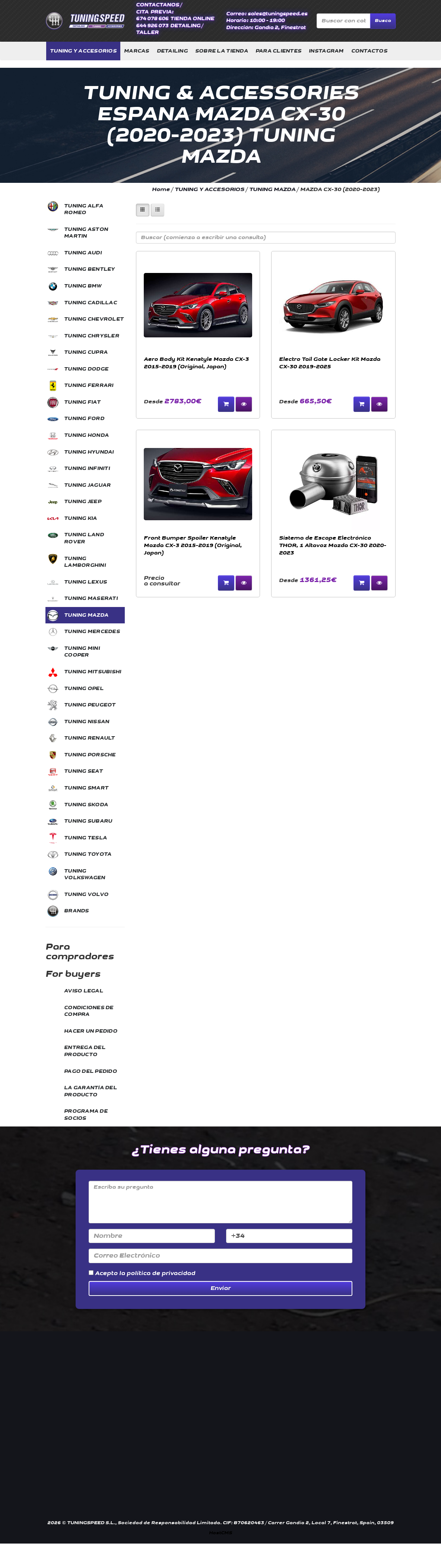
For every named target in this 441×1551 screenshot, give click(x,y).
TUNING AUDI (83, 253)
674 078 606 (152, 19)
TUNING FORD (84, 419)
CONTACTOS (369, 51)
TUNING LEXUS (85, 582)
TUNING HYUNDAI (89, 452)
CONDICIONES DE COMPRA (89, 1011)
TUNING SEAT (83, 771)
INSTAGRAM (326, 51)
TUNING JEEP (82, 502)
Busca (383, 20)
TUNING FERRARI (89, 385)
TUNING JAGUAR (87, 485)
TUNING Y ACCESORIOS (83, 51)
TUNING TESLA (85, 838)
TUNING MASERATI (91, 598)
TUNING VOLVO (86, 894)
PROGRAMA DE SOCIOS (86, 1114)
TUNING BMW (83, 286)
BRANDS (76, 911)
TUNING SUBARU (88, 821)
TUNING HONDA (86, 435)
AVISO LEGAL (83, 991)
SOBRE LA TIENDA (221, 51)
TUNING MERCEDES (92, 632)
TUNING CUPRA (86, 352)
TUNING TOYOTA (87, 854)
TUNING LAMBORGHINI (85, 562)
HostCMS (220, 1533)
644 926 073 (152, 26)
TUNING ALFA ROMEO (83, 209)
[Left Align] (142, 210)
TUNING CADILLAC (90, 303)
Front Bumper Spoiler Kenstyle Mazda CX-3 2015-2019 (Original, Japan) (193, 545)
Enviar (220, 1288)
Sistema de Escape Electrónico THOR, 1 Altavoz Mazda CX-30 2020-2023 (332, 545)
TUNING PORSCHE (90, 755)
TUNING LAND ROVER (84, 538)
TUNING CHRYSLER (91, 336)
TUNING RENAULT (89, 738)
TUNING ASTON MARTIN (86, 232)
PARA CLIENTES (278, 51)
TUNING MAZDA (86, 615)
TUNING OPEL (84, 689)
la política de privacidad (157, 1273)
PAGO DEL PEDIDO (90, 1071)
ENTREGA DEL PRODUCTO (84, 1051)
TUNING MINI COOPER (82, 651)
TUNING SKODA (86, 805)
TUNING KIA (80, 518)
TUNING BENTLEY (89, 269)
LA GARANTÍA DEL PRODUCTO (90, 1091)
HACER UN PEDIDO (90, 1031)
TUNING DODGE (86, 369)
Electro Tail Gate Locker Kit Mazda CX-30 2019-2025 (329, 363)
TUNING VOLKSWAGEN (84, 874)
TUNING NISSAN (86, 722)
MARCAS (136, 51)
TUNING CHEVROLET (94, 319)
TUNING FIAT (82, 402)
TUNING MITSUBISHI (92, 672)
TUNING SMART (86, 788)
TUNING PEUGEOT (90, 705)
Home (161, 189)
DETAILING (172, 51)
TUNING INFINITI (87, 468)
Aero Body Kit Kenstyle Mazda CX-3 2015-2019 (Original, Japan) (196, 363)
